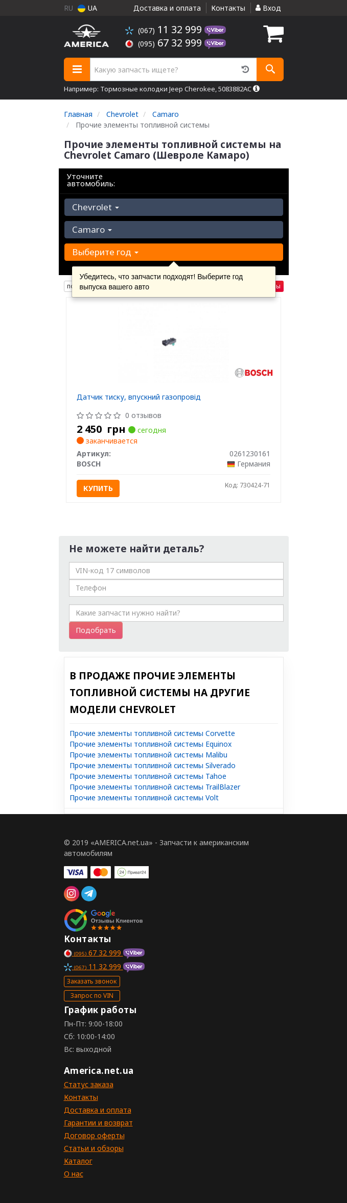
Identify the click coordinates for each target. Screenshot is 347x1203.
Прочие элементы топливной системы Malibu (148, 754)
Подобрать (96, 630)
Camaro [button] (92, 229)
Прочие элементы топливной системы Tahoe (148, 776)
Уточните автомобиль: (91, 179)
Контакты (228, 8)
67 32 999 (164, 43)
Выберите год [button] (105, 252)
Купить (98, 488)
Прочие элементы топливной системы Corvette (152, 733)
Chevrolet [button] (95, 207)
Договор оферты (94, 1135)
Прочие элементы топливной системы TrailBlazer (155, 787)
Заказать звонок (92, 981)
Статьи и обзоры (94, 1148)
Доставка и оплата (167, 8)
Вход (268, 8)
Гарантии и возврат (98, 1122)
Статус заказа (88, 1084)
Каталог (78, 1161)
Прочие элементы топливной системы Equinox (151, 744)
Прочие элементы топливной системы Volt (144, 797)
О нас (73, 1174)
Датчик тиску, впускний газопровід (139, 397)
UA (87, 8)
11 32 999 (164, 29)
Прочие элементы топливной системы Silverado (153, 765)
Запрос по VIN (92, 995)
